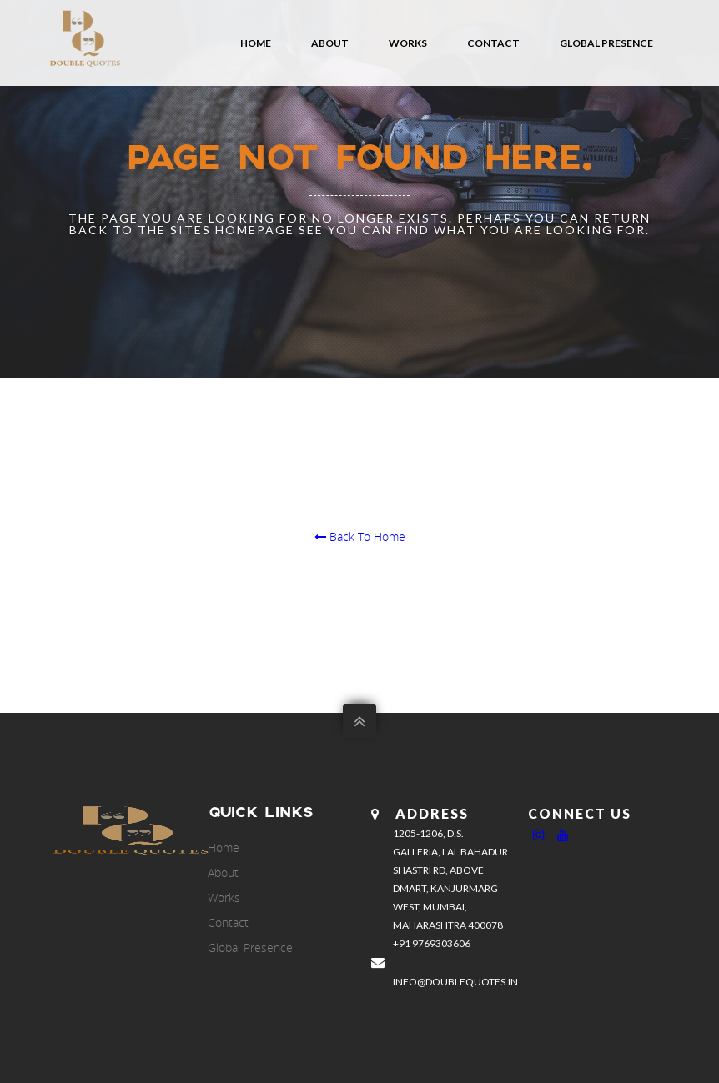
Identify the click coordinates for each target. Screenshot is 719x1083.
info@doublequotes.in (455, 981)
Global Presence (606, 43)
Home (255, 43)
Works (408, 43)
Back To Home (359, 536)
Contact (493, 43)
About (330, 43)
